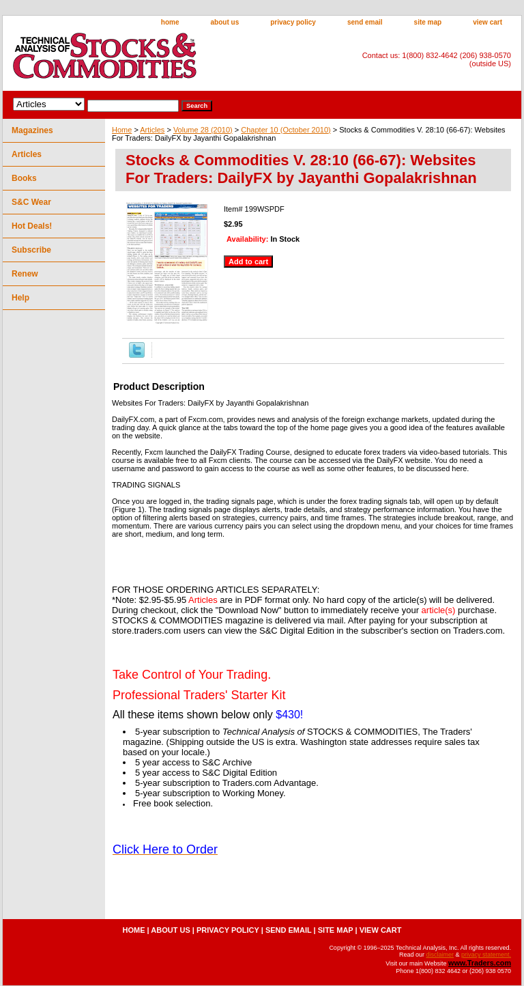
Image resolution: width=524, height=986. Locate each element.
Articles (152, 130)
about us (225, 22)
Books (24, 178)
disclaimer (440, 954)
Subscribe (31, 250)
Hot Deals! (32, 226)
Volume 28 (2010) (203, 130)
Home (122, 130)
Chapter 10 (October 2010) (285, 130)
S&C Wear (31, 202)
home (170, 22)
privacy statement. (486, 954)
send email (365, 22)
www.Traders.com (479, 963)
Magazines (32, 130)
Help (20, 297)
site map (428, 22)
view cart (487, 22)
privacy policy (293, 22)
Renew (25, 274)
